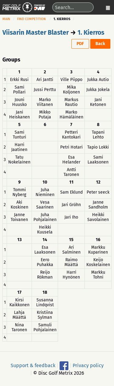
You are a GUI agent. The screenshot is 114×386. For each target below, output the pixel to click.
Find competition (31, 19)
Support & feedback (33, 365)
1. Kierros (91, 33)
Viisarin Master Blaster (35, 33)
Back (100, 43)
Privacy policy (88, 365)
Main (6, 19)
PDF (80, 43)
